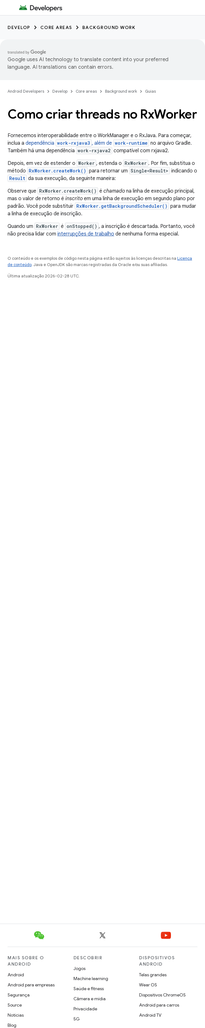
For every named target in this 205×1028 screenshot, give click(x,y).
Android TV (150, 1015)
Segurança (19, 995)
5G (76, 1019)
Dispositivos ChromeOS (162, 995)
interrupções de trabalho (85, 234)
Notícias (16, 1015)
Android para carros (159, 1005)
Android (16, 975)
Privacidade (85, 1009)
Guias (150, 91)
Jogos (79, 968)
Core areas (56, 27)
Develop (19, 27)
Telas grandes (153, 975)
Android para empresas (31, 985)
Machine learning (90, 978)
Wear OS (148, 985)
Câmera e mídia (89, 999)
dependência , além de (87, 143)
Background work (109, 27)
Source (15, 1005)
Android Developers (26, 91)
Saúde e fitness (88, 988)
